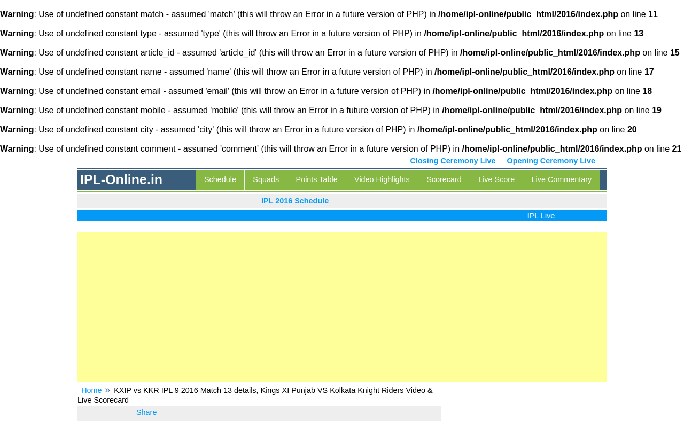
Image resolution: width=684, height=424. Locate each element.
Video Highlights (382, 179)
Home (91, 390)
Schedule (220, 179)
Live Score (496, 179)
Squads (266, 179)
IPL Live (543, 215)
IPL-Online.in (121, 179)
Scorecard (444, 179)
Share (146, 412)
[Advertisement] (342, 307)
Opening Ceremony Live (551, 160)
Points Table (317, 179)
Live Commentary (562, 179)
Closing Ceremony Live (453, 160)
